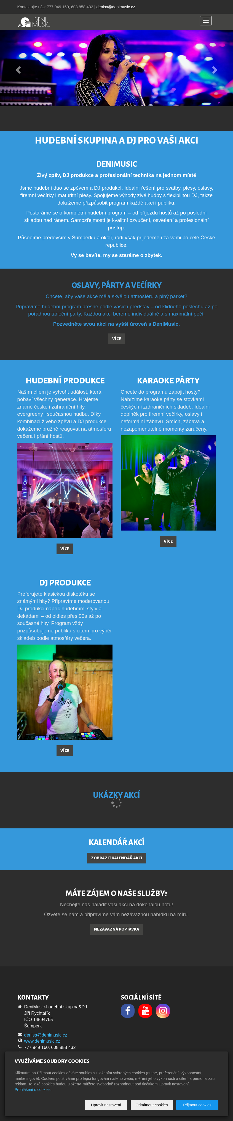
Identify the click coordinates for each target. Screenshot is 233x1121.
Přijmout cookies (197, 1105)
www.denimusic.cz (42, 1041)
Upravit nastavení (106, 1105)
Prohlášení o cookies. (33, 1089)
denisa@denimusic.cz (115, 7)
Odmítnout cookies (152, 1105)
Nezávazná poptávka (116, 929)
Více (116, 338)
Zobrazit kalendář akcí (116, 858)
